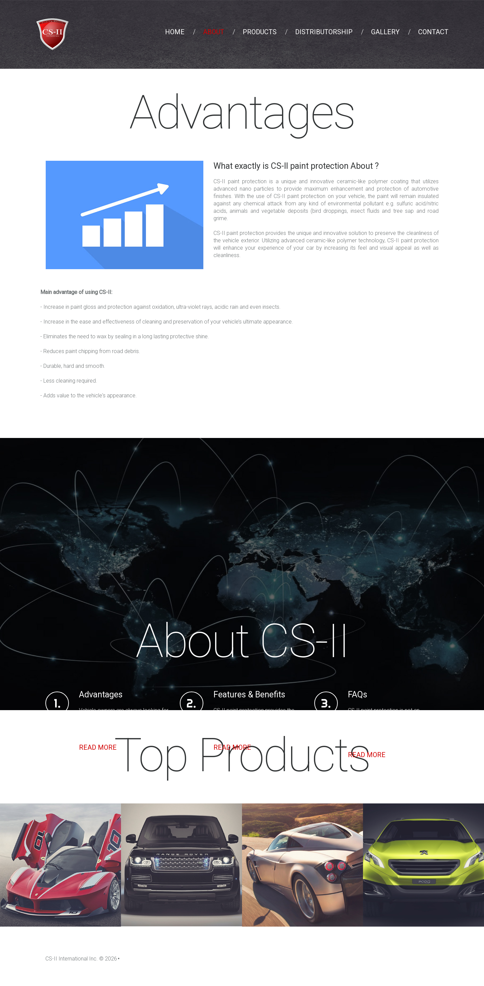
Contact (433, 32)
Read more (98, 747)
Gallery (385, 32)
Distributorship (324, 32)
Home (175, 32)
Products (260, 32)
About (213, 32)
